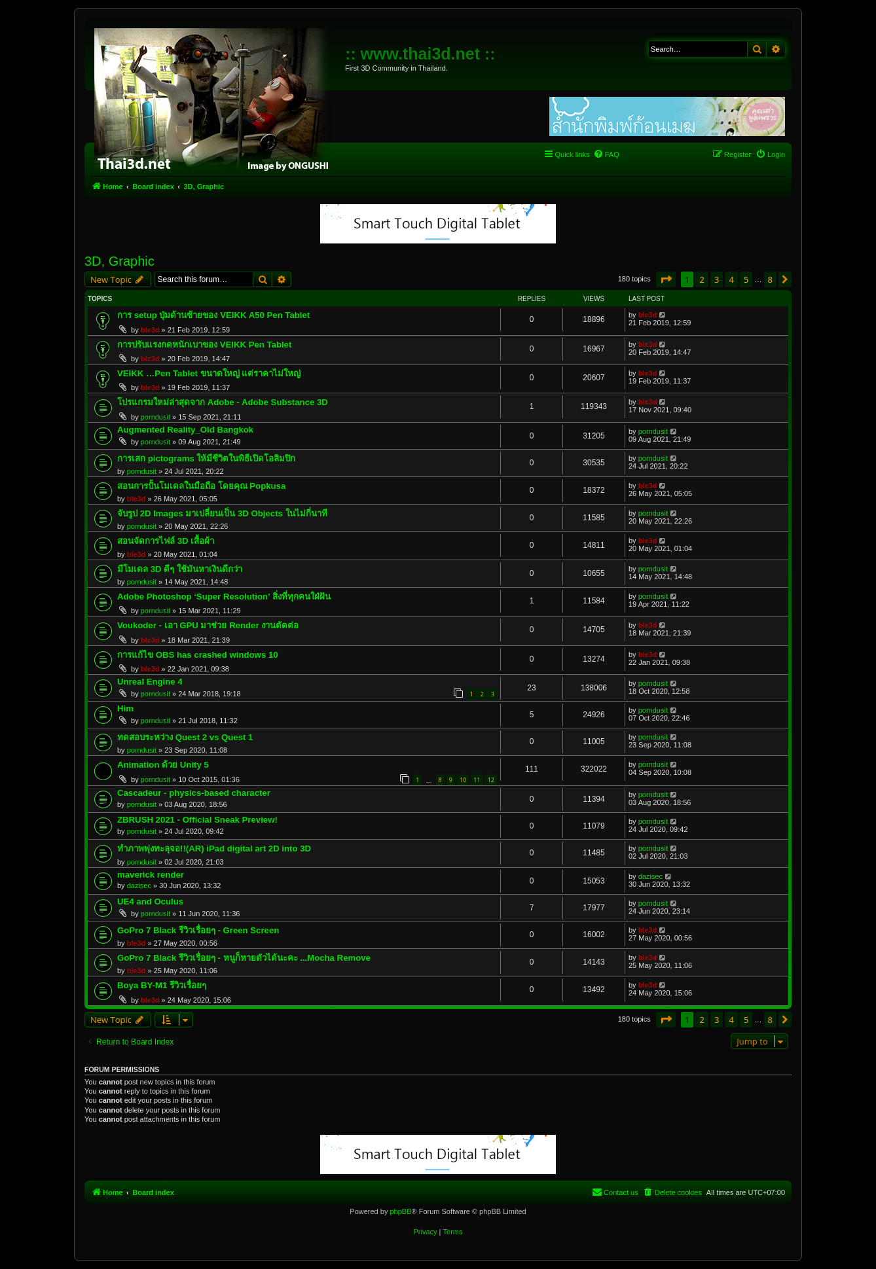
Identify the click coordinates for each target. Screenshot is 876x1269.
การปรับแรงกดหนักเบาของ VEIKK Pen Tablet (204, 344)
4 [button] (731, 279)
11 (476, 780)
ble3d (150, 330)
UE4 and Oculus (150, 901)
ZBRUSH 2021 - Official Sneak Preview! (197, 820)
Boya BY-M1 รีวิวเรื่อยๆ (161, 985)
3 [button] (716, 279)
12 (491, 780)
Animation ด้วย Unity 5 (163, 765)
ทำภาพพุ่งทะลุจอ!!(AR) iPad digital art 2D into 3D (214, 848)
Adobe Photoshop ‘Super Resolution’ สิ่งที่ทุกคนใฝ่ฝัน (224, 596)
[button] (666, 279)
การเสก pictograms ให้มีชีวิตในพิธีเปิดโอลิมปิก (206, 458)
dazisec (139, 885)
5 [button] (746, 279)
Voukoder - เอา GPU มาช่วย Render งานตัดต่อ (208, 625)
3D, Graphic (119, 261)
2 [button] (701, 279)
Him (125, 708)
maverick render (150, 875)
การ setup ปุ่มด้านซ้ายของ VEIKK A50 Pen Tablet (213, 315)
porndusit (155, 417)
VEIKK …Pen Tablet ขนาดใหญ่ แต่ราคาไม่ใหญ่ (209, 373)
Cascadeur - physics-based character (193, 793)
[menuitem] (606, 154)
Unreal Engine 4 (150, 682)
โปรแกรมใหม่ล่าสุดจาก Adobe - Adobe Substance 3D (222, 402)
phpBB (400, 1211)
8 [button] (770, 279)
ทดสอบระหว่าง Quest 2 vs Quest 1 (185, 737)
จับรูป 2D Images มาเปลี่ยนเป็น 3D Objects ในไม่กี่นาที (222, 513)
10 (463, 780)
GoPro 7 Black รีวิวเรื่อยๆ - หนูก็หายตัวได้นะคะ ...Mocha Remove (244, 958)
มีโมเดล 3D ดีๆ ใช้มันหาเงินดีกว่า (179, 569)
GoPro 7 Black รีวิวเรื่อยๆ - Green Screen (198, 930)
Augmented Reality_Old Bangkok (185, 430)
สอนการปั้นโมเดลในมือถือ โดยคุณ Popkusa (201, 486)
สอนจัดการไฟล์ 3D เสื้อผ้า (165, 541)
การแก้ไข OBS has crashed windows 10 (197, 655)
